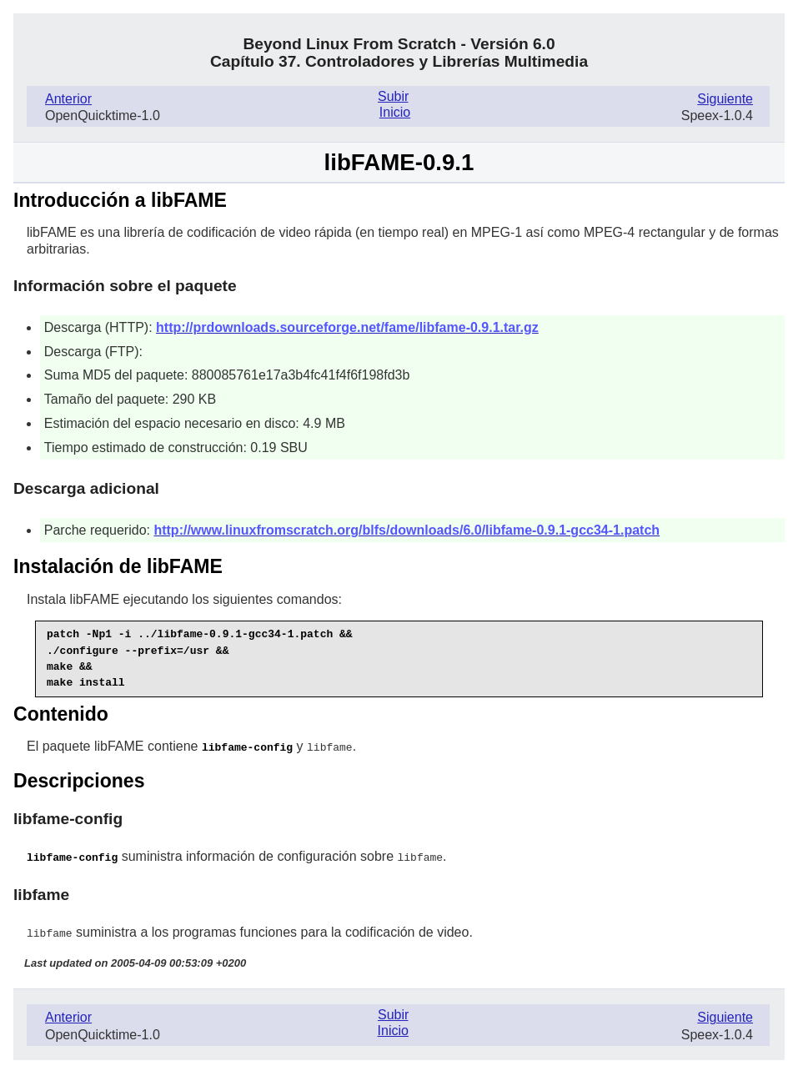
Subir (393, 96)
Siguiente (725, 99)
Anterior (68, 99)
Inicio (394, 112)
